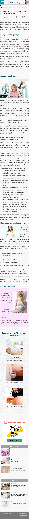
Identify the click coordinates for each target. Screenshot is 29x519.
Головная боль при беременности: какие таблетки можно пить (19, 494)
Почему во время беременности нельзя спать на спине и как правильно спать (14, 359)
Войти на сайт (23, 515)
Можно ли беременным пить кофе (14, 383)
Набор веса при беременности (18, 503)
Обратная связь (23, 513)
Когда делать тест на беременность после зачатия (18, 469)
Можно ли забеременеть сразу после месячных (18, 460)
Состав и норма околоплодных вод (19, 450)
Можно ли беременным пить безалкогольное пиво (14, 407)
